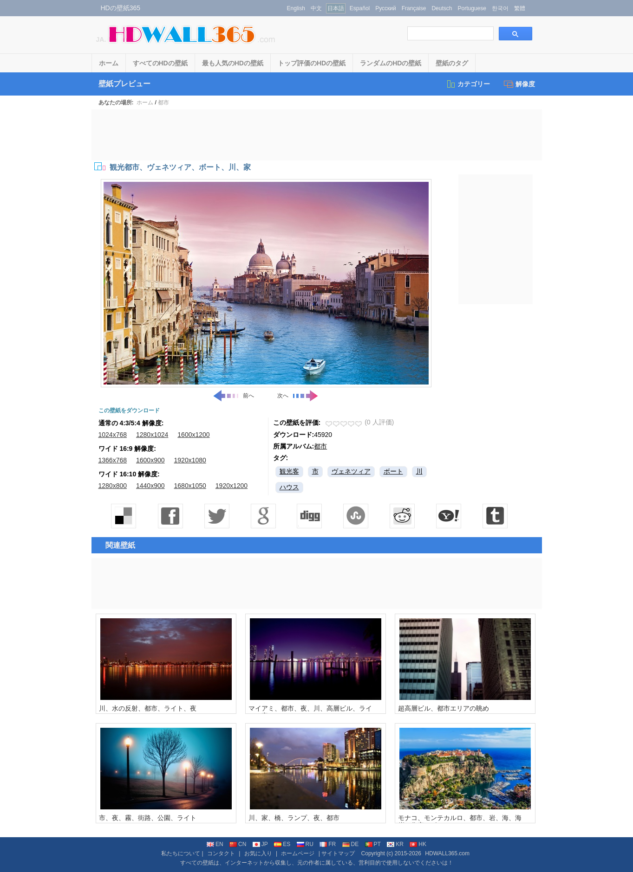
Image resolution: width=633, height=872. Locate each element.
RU (305, 844)
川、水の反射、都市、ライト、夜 (147, 708)
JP (260, 844)
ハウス (289, 487)
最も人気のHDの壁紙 (232, 63)
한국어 (500, 8)
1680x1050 (190, 485)
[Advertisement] (317, 135)
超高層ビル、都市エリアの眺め (443, 708)
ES (282, 844)
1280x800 (112, 485)
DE (350, 844)
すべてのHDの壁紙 (160, 63)
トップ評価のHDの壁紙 (312, 63)
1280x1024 (152, 434)
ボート (393, 471)
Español (360, 8)
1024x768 (112, 434)
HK (418, 844)
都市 (163, 102)
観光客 (289, 471)
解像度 (519, 84)
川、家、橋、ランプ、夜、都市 (293, 817)
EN (215, 844)
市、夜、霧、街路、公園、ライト (147, 817)
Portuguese (471, 8)
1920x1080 (190, 460)
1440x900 (150, 485)
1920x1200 (231, 485)
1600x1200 (193, 434)
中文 (316, 8)
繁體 (519, 8)
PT (373, 844)
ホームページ (297, 853)
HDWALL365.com (447, 853)
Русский (385, 8)
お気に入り (258, 853)
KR (395, 844)
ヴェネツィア (351, 471)
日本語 (335, 8)
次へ (298, 395)
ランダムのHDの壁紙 (390, 63)
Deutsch (441, 8)
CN (237, 844)
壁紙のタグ (452, 63)
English (296, 8)
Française (414, 8)
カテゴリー (468, 84)
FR (328, 844)
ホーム (108, 63)
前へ (233, 395)
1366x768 (112, 460)
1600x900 (150, 460)
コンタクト (221, 853)
